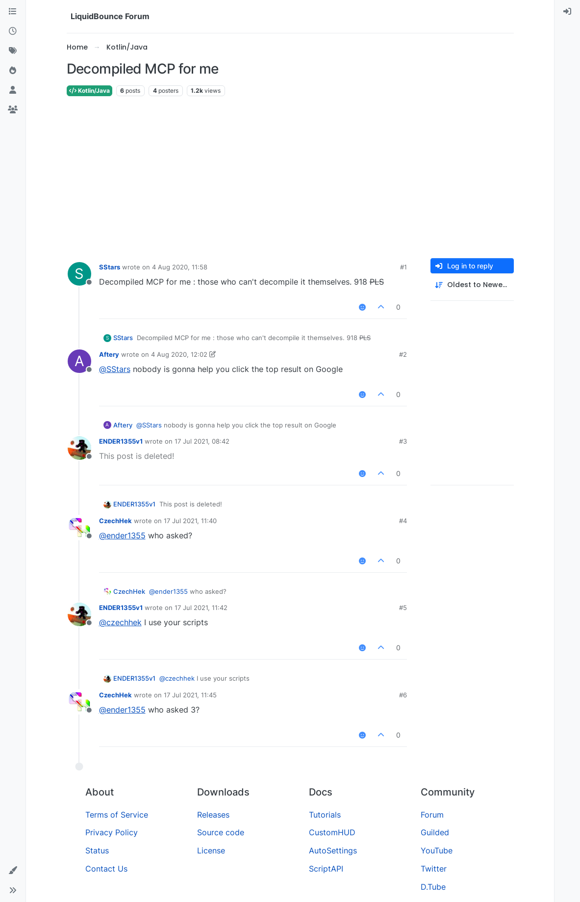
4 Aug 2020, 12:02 (179, 354)
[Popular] (13, 71)
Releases (213, 815)
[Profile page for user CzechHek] (79, 527)
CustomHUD (332, 832)
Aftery (109, 354)
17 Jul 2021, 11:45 (190, 695)
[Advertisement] (290, 177)
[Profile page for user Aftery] (79, 361)
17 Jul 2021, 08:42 (202, 441)
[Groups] (13, 110)
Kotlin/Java (89, 90)
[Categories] (13, 12)
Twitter (434, 869)
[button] (13, 870)
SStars (109, 267)
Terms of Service (116, 815)
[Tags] (13, 51)
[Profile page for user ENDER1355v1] (79, 448)
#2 (403, 354)
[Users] (13, 90)
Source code (220, 832)
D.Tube (433, 887)
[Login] (567, 12)
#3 (403, 441)
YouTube (437, 850)
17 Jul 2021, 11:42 (201, 607)
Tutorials (325, 815)
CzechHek (115, 521)
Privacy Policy (111, 832)
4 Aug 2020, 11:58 (179, 267)
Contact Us (106, 869)
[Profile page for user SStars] (79, 274)
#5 (403, 607)
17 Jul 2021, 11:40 (190, 521)
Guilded (435, 832)
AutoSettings (333, 850)
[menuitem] (567, 12)
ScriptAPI (326, 869)
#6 (403, 695)
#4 (403, 521)
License (211, 850)
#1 (403, 267)
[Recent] (13, 31)
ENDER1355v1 (121, 441)
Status (97, 850)
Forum (432, 815)
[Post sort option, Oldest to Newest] (472, 284)
